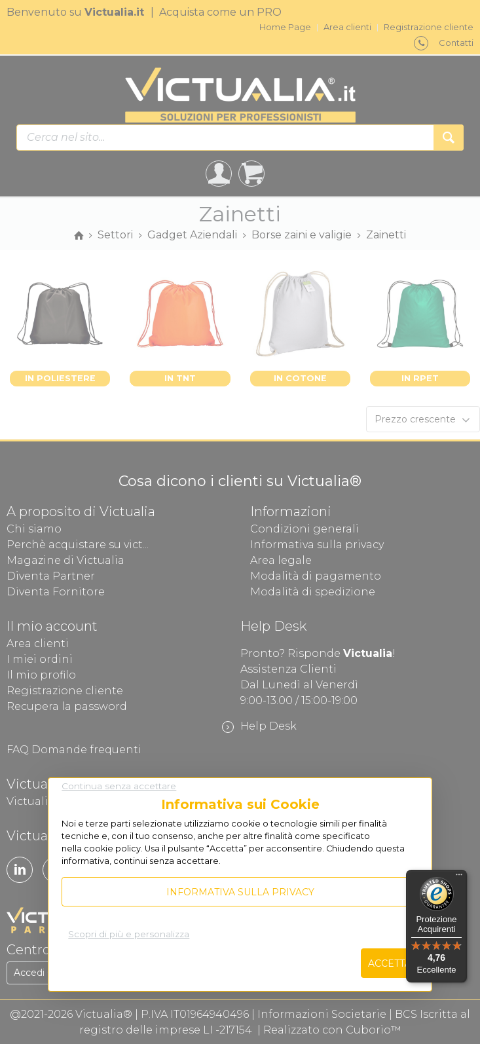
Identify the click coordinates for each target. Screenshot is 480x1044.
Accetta (389, 963)
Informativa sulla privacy (240, 892)
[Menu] (459, 878)
